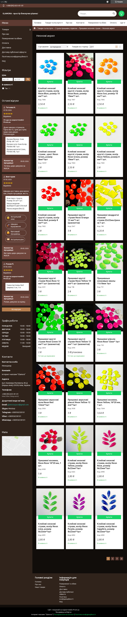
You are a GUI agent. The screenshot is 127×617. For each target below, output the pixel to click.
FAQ (4, 61)
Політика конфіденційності (15, 56)
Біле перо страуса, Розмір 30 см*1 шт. (15, 199)
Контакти (80, 23)
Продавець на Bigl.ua (63, 612)
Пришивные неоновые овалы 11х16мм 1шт (106, 281)
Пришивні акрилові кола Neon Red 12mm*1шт (48, 402)
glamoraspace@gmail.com (18, 405)
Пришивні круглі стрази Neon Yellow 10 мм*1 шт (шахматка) (79, 281)
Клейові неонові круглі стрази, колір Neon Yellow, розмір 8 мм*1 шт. (108, 155)
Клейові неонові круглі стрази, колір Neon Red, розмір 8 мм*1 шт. (48, 219)
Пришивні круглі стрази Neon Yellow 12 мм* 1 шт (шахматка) (79, 341)
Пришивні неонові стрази (89, 28)
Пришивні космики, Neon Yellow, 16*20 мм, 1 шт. (109, 402)
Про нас (69, 23)
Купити (50, 82)
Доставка (6, 47)
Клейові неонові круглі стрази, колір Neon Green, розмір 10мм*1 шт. (78, 155)
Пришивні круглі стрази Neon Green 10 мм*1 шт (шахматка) (49, 341)
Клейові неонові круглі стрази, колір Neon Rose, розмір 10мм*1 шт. (78, 92)
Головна (37, 23)
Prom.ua (76, 610)
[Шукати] (114, 14)
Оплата (113, 23)
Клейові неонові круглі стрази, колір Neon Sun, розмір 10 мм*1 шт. (107, 92)
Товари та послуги (53, 23)
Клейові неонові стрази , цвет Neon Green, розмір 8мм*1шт (48, 155)
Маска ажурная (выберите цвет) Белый (17, 204)
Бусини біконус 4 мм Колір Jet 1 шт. (15, 140)
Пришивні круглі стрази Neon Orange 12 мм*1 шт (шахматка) (78, 219)
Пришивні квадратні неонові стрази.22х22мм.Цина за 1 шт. (108, 219)
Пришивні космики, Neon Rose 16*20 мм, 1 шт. (49, 463)
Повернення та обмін (97, 23)
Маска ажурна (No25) (15, 209)
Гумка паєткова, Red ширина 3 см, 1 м (15, 286)
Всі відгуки (16, 309)
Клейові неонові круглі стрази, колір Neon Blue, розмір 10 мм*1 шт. (49, 92)
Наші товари (40, 587)
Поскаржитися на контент (64, 614)
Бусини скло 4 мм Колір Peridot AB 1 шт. (17, 145)
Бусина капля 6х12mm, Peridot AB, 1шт (16, 150)
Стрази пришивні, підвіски (66, 28)
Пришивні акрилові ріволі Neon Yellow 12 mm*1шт (79, 402)
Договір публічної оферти (14, 52)
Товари (5, 29)
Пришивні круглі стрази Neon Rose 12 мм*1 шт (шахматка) (49, 281)
